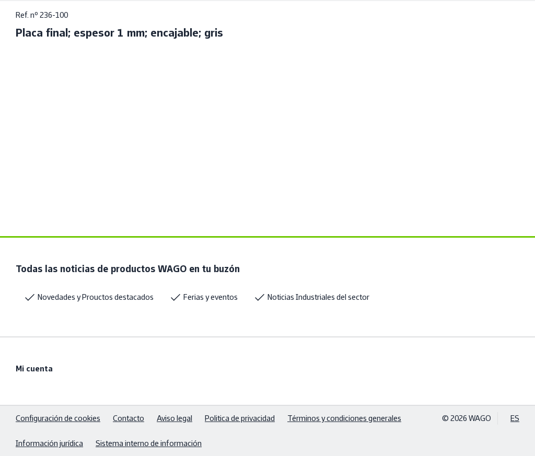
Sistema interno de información (149, 443)
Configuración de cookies (58, 418)
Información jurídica (49, 443)
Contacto (128, 418)
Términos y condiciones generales (344, 418)
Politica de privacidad (240, 418)
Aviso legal (174, 418)
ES (514, 418)
